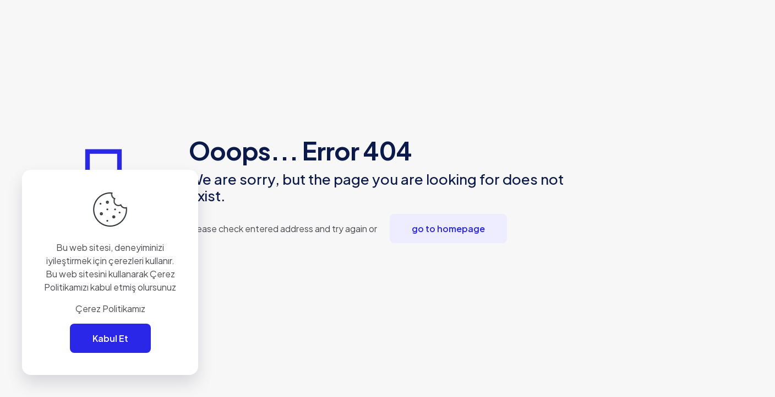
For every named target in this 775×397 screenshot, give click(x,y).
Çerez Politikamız (110, 308)
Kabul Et (110, 338)
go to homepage (448, 228)
